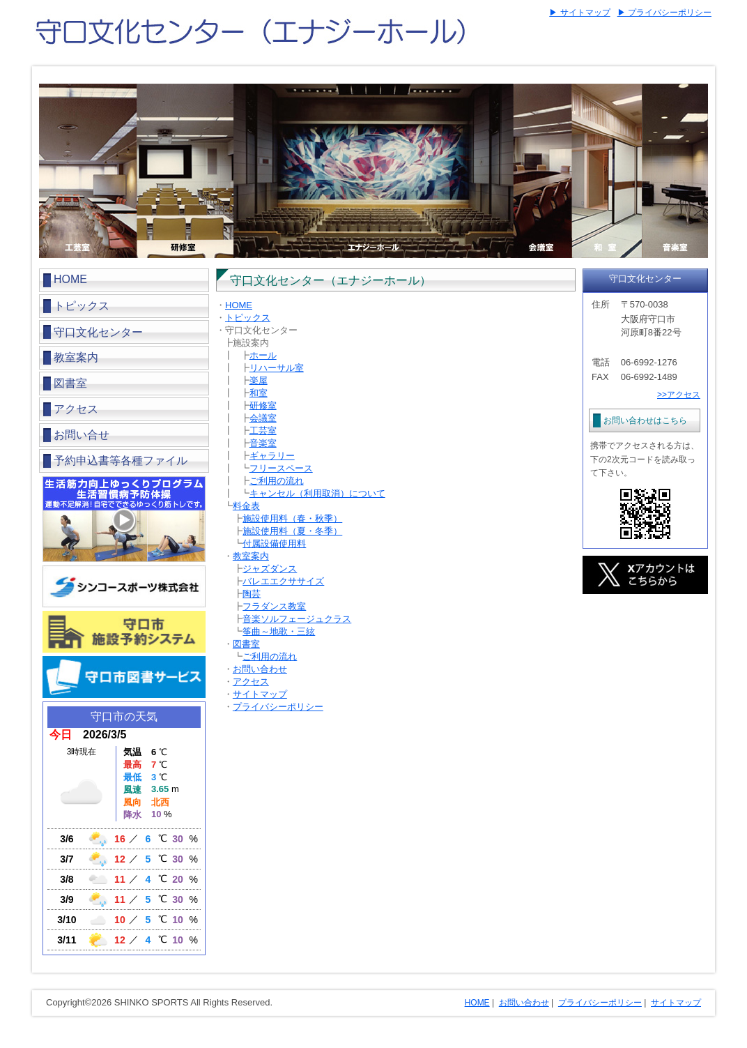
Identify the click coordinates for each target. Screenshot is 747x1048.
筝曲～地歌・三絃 (278, 631)
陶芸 (251, 593)
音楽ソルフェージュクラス (296, 619)
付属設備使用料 (274, 543)
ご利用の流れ (276, 481)
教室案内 (76, 357)
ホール (263, 355)
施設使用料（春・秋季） (292, 518)
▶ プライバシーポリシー (664, 12)
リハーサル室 (276, 368)
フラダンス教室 (274, 606)
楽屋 (258, 380)
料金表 (246, 506)
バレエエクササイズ (283, 581)
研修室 (263, 405)
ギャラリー (272, 455)
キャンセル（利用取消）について (317, 493)
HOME (70, 279)
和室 (258, 393)
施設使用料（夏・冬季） (292, 531)
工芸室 (263, 430)
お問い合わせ (260, 669)
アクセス (76, 409)
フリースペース (281, 468)
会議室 (263, 418)
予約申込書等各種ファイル (120, 460)
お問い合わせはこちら (645, 420)
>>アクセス (678, 395)
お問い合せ (81, 435)
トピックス (81, 306)
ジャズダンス (269, 568)
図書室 (70, 383)
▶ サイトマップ (579, 12)
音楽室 (263, 443)
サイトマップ (260, 694)
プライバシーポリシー (278, 706)
